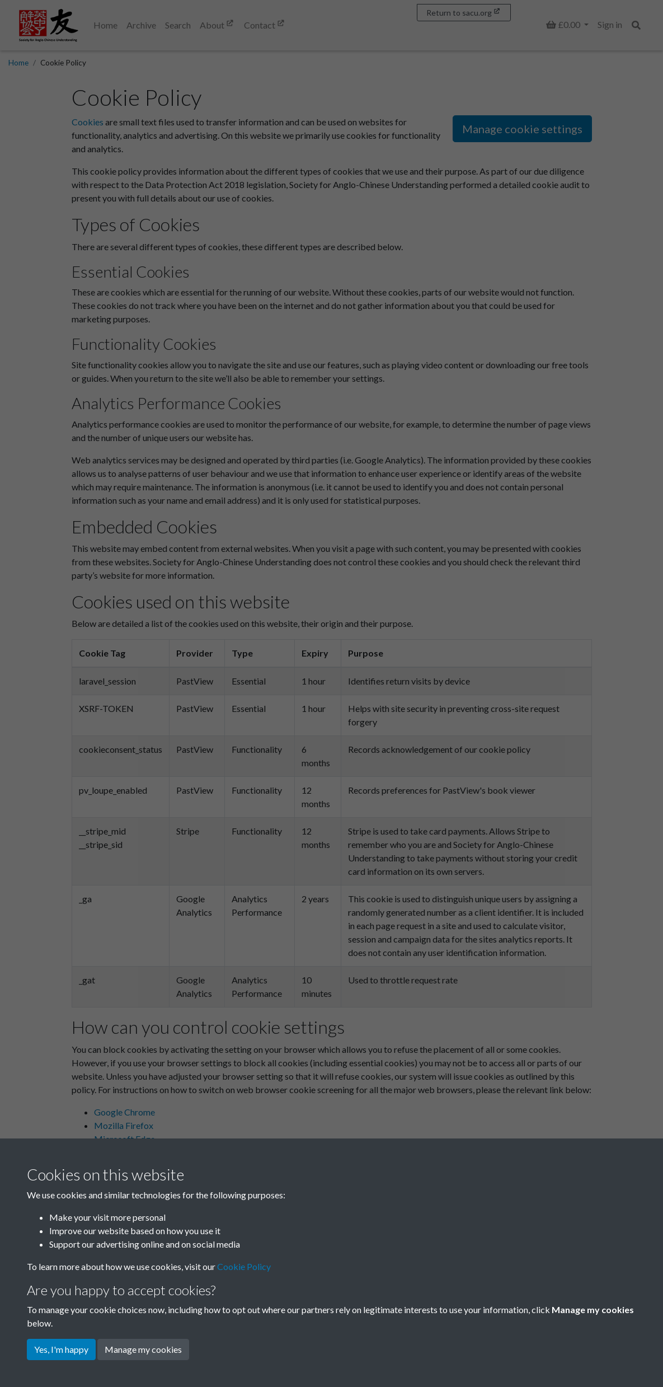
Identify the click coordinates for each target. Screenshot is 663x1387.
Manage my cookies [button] (143, 1349)
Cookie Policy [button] (244, 1266)
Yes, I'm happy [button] (61, 1349)
